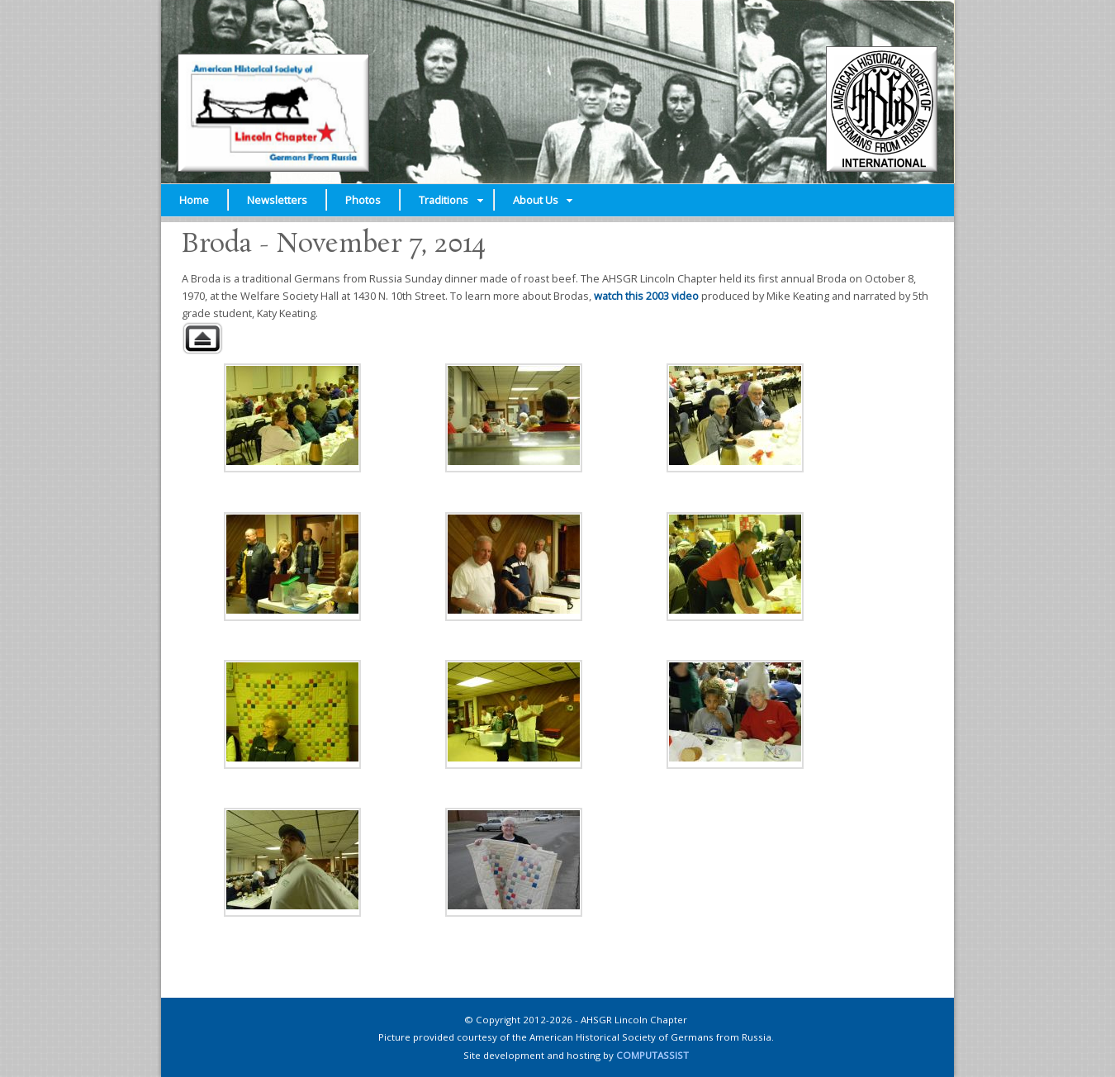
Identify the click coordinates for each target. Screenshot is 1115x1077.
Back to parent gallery (202, 338)
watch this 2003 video (646, 295)
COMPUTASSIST (652, 1055)
